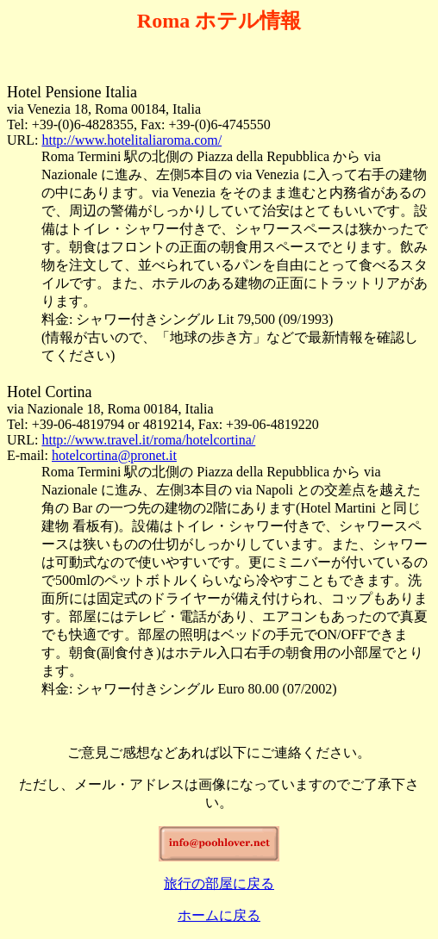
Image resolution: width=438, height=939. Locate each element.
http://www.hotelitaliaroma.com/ (131, 140)
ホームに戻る (219, 915)
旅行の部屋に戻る (219, 883)
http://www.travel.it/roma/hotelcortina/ (148, 439)
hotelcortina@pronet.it (114, 455)
